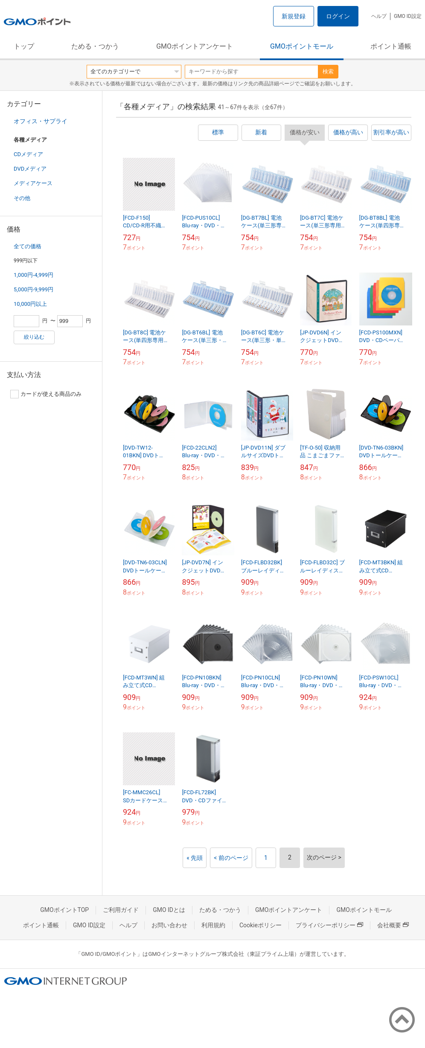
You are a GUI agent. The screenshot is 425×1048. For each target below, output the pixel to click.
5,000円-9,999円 (33, 289)
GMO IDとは (169, 909)
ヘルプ (379, 16)
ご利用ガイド (121, 909)
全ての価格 (27, 246)
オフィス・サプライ (40, 121)
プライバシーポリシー (329, 925)
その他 (22, 198)
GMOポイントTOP (64, 909)
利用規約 (213, 925)
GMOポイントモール (301, 46)
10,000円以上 (30, 304)
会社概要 (393, 925)
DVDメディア (30, 168)
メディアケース (33, 183)
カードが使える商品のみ (46, 394)
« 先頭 (194, 857)
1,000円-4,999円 (33, 275)
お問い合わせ (169, 925)
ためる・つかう (95, 46)
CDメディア (28, 154)
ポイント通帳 (390, 46)
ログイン (338, 16)
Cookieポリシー (260, 925)
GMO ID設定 (408, 16)
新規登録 (294, 16)
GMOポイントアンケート (194, 46)
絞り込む (34, 337)
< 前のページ (231, 857)
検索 (328, 71)
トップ (24, 46)
